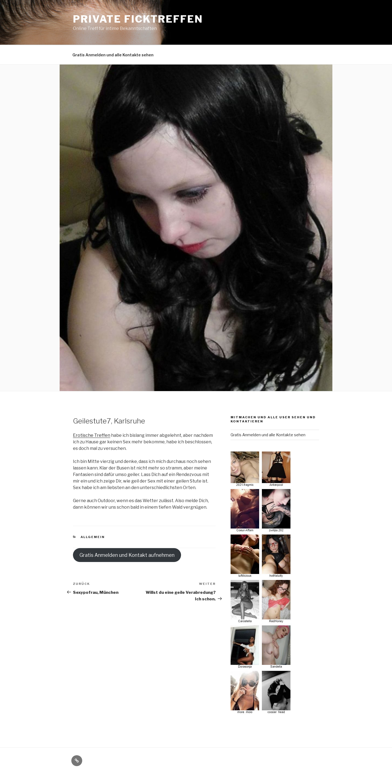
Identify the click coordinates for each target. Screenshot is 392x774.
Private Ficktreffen (138, 19)
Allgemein (93, 537)
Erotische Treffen (91, 435)
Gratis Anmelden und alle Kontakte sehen (113, 55)
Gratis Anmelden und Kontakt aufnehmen (126, 555)
